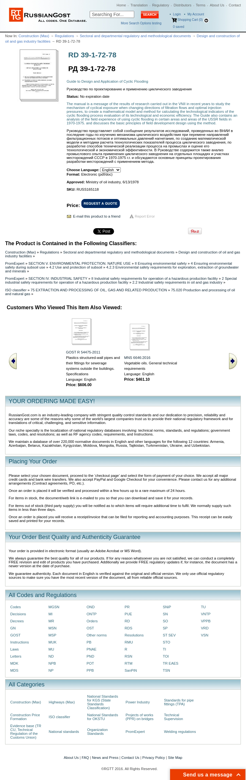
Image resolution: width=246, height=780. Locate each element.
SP (165, 628)
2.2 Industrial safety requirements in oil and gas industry (177, 282)
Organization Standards (97, 731)
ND (50, 656)
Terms (200, 5)
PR (127, 607)
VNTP (205, 614)
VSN (204, 635)
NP (50, 670)
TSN (166, 670)
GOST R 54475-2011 (83, 352)
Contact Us (130, 757)
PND (90, 656)
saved (178, 27)
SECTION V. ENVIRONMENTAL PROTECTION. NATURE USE (80, 263)
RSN (128, 656)
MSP (52, 635)
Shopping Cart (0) (190, 19)
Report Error (145, 216)
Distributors (183, 5)
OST (90, 628)
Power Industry (138, 702)
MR (51, 621)
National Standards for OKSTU (102, 717)
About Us (217, 5)
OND (90, 607)
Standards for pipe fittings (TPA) (179, 702)
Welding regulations (180, 732)
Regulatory (160, 5)
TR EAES (170, 663)
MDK (14, 663)
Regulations (64, 36)
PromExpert (14, 263)
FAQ (85, 757)
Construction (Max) (34, 36)
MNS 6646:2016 (137, 358)
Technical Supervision (173, 717)
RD (127, 621)
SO (165, 621)
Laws (14, 649)
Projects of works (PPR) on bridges (139, 717)
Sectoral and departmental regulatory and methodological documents (135, 36)
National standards (64, 732)
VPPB (205, 621)
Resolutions (134, 635)
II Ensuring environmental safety (161, 263)
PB (88, 642)
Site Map (175, 757)
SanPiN (131, 670)
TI (164, 649)
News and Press (105, 757)
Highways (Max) (62, 702)
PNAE (91, 649)
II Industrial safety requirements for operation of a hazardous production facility (154, 278)
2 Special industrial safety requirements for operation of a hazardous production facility (121, 280)
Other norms (96, 635)
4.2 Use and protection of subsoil (75, 267)
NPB (52, 663)
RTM (128, 663)
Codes (15, 607)
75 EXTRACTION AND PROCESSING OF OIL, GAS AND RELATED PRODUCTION (99, 290)
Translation (139, 5)
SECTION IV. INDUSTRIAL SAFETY (58, 278)
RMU (129, 642)
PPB (90, 670)
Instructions (19, 642)
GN (13, 628)
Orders (92, 621)
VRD (205, 628)
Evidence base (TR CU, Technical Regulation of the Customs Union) (25, 731)
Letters (15, 656)
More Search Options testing (141, 23)
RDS (128, 628)
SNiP (167, 607)
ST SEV (169, 635)
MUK (52, 642)
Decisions (18, 614)
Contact (235, 5)
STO (166, 642)
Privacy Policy (153, 757)
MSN (52, 628)
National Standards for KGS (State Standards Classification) (102, 702)
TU (203, 607)
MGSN (53, 607)
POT (90, 663)
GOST (15, 635)
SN (165, 614)
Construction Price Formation (25, 717)
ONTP (91, 614)
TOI (166, 656)
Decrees (17, 621)
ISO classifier (16, 290)
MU (51, 649)
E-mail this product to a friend (96, 216)
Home (121, 5)
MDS (14, 670)
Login (177, 14)
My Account (195, 14)
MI (50, 614)
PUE (128, 614)
